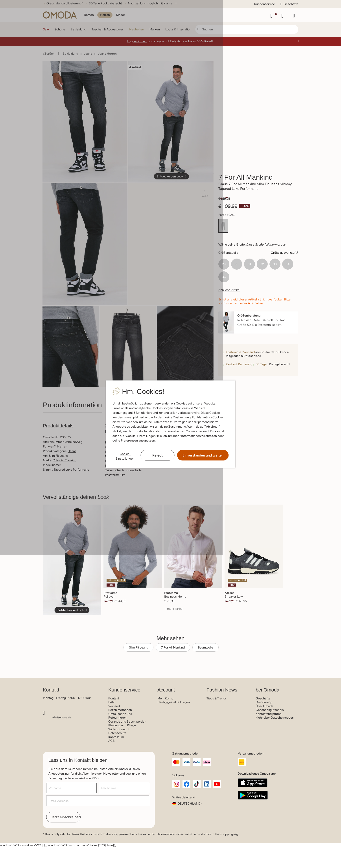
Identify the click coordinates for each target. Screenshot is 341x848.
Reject (157, 455)
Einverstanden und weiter (202, 455)
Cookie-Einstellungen (125, 456)
